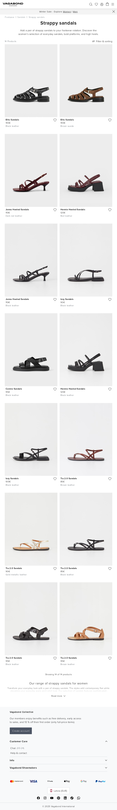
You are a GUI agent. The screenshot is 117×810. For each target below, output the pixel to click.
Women (67, 11)
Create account (20, 730)
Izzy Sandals (67, 299)
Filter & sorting (102, 41)
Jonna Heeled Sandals (17, 209)
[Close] (113, 11)
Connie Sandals (14, 388)
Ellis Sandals (12, 119)
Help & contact (18, 753)
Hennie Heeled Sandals (72, 209)
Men (75, 11)
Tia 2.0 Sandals (68, 478)
